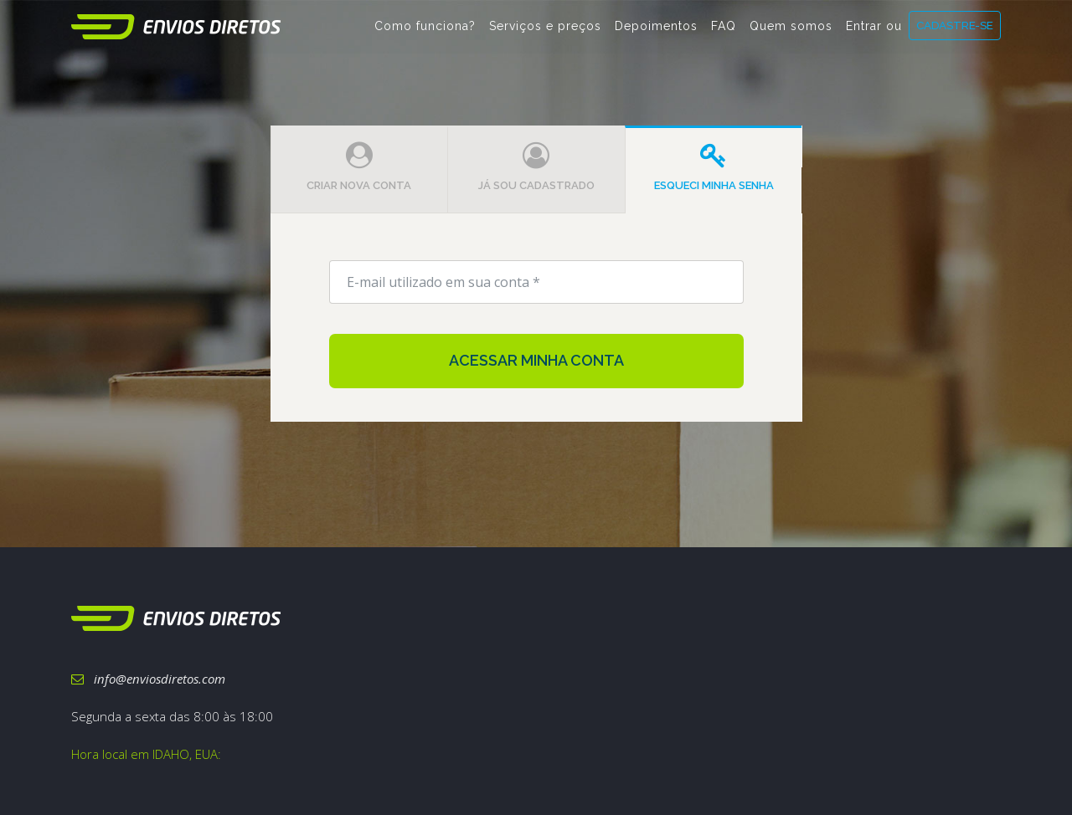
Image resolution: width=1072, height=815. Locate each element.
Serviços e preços (545, 34)
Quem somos (791, 34)
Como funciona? (425, 34)
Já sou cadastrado (536, 167)
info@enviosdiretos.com (148, 678)
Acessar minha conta (536, 360)
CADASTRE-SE (954, 33)
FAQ (723, 34)
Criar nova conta (359, 167)
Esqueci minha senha (714, 167)
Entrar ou (874, 34)
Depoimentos (656, 34)
